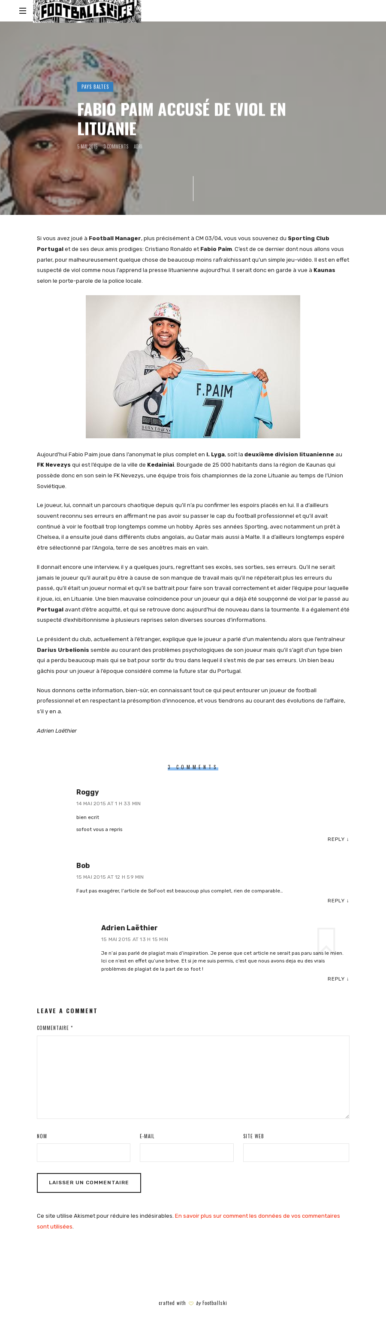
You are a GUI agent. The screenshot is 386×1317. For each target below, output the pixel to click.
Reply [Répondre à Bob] (336, 901)
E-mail (147, 1136)
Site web (253, 1136)
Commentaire (55, 1027)
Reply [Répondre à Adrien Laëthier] (336, 979)
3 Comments (115, 146)
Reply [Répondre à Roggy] (336, 839)
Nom (42, 1136)
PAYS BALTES (95, 86)
